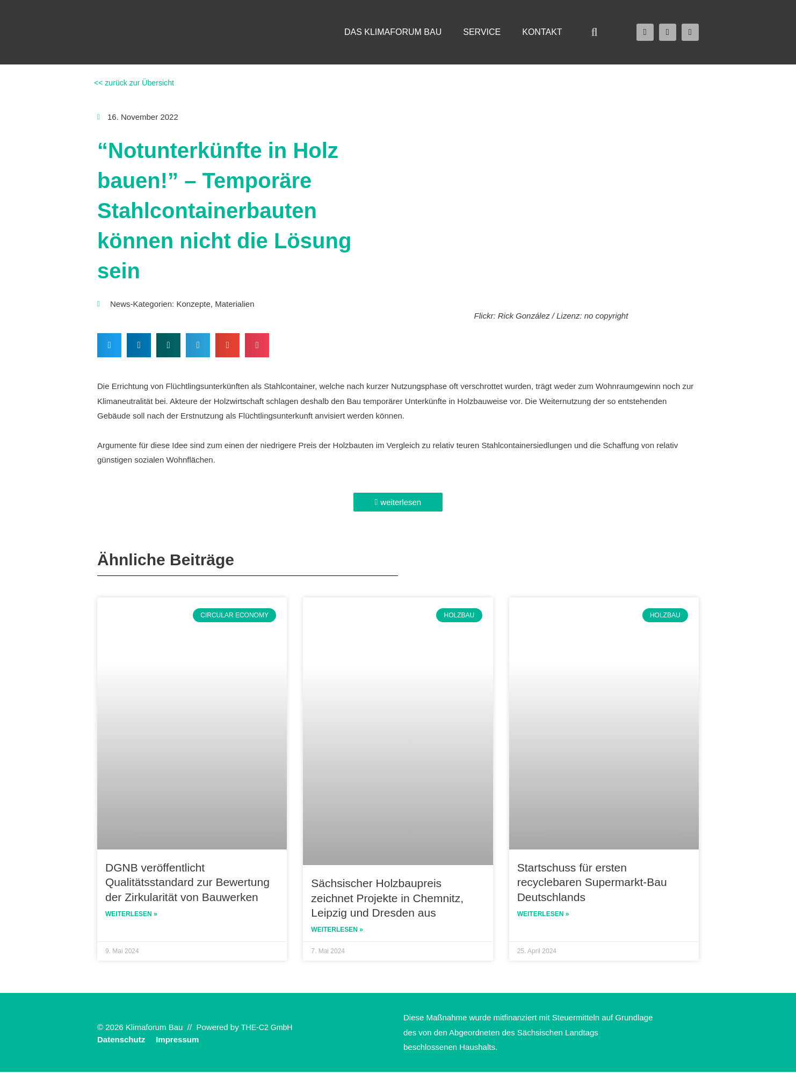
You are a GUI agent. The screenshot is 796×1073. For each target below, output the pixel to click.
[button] (594, 32)
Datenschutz (121, 1040)
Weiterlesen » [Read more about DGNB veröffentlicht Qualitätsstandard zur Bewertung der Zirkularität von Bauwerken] (131, 915)
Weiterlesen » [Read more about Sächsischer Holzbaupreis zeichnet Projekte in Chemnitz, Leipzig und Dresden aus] (337, 930)
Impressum (177, 1040)
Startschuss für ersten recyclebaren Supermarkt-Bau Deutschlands (592, 882)
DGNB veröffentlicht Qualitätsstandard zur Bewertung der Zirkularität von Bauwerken (187, 882)
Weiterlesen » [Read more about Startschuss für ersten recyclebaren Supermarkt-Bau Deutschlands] (543, 915)
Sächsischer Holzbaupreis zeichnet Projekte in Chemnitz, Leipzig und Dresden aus (387, 898)
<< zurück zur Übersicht (135, 82)
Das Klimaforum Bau (393, 32)
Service (482, 32)
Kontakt (542, 32)
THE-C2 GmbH (268, 1028)
